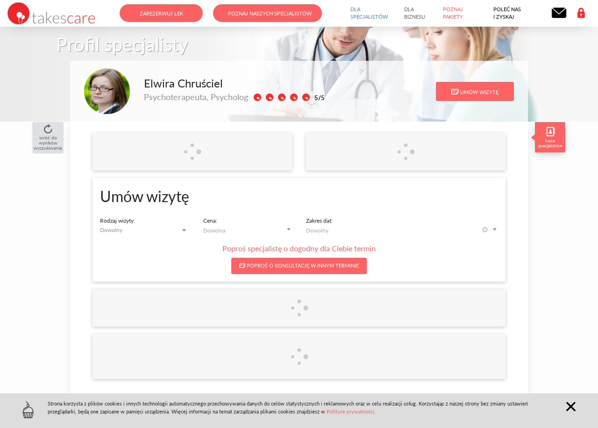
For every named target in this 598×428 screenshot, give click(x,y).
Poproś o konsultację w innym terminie (299, 265)
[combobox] (144, 230)
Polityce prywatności (350, 411)
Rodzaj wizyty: (117, 220)
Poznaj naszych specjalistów (270, 13)
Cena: (210, 220)
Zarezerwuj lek (161, 13)
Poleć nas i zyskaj (507, 13)
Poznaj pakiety (453, 13)
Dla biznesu (414, 13)
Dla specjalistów (369, 13)
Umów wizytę (474, 91)
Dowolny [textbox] (111, 229)
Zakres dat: (319, 220)
